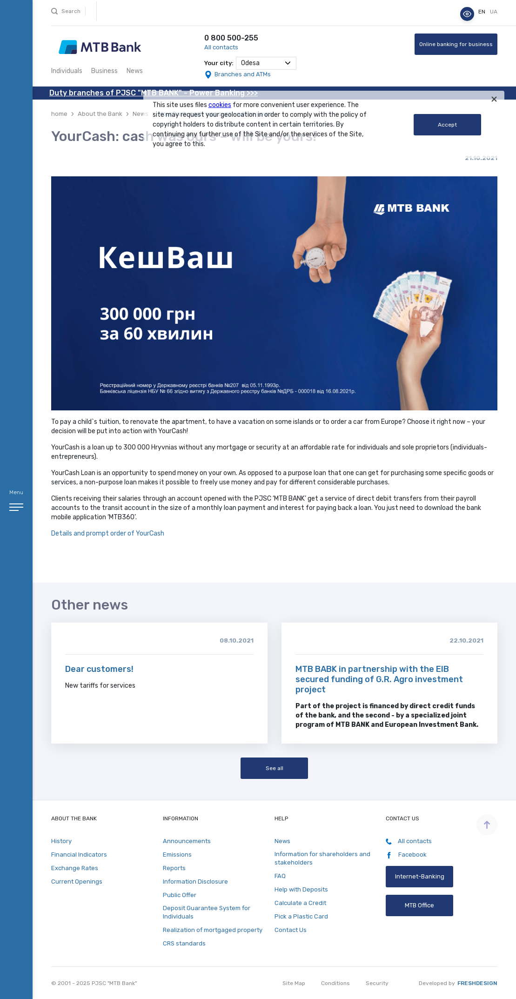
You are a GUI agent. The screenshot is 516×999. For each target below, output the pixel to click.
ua (493, 11)
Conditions (335, 983)
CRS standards (184, 943)
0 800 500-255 (231, 38)
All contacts (221, 47)
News (135, 71)
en (482, 11)
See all (274, 768)
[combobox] (266, 63)
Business (104, 71)
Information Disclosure (195, 881)
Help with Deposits (301, 889)
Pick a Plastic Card (301, 916)
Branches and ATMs (242, 74)
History (61, 841)
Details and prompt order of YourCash (108, 533)
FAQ (280, 875)
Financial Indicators (79, 854)
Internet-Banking (419, 876)
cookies (219, 105)
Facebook (406, 854)
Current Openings (76, 881)
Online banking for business (456, 44)
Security (377, 983)
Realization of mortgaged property (212, 929)
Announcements (187, 841)
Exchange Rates (74, 868)
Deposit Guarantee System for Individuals (206, 912)
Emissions (177, 854)
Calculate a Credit (300, 902)
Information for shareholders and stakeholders (322, 858)
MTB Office (419, 905)
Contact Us (291, 929)
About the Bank (100, 113)
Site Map (293, 983)
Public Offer (179, 895)
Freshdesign (477, 983)
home (59, 113)
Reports (174, 868)
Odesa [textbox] (250, 63)
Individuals (66, 71)
